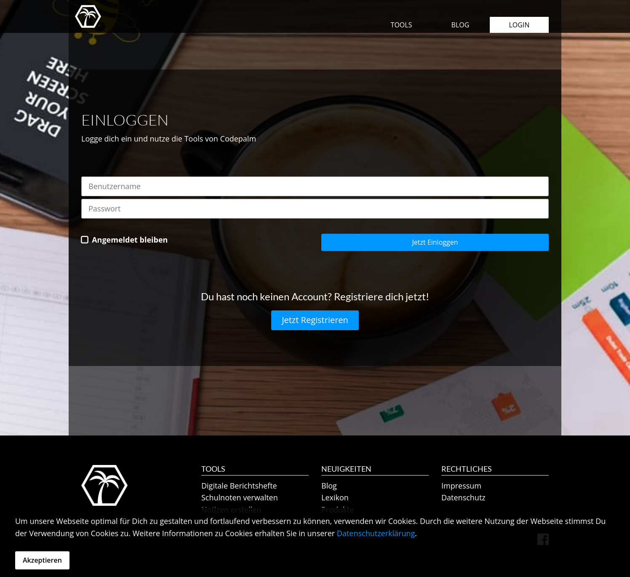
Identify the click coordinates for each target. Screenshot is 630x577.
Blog (460, 24)
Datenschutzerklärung (376, 533)
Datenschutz (463, 497)
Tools (401, 24)
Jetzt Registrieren (315, 320)
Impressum (461, 486)
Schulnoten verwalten (239, 497)
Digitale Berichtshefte (239, 486)
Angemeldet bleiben (130, 240)
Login (519, 24)
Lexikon (335, 497)
